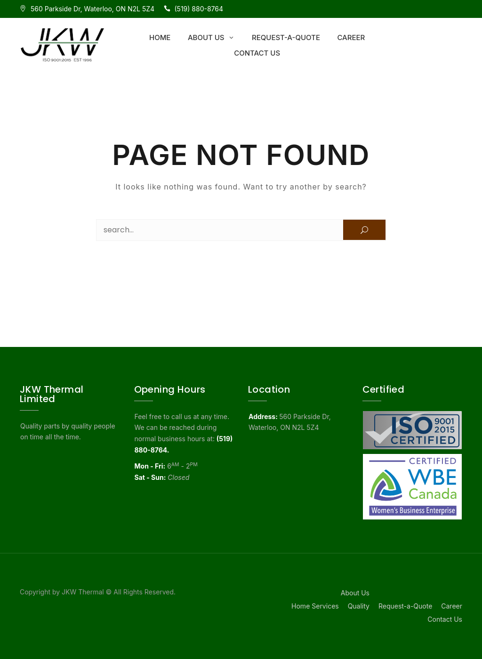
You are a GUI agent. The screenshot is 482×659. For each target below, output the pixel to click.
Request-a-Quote (286, 37)
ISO (451, 8)
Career (351, 37)
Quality (359, 606)
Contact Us (257, 53)
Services (325, 606)
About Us (206, 37)
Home (159, 37)
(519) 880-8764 (199, 9)
